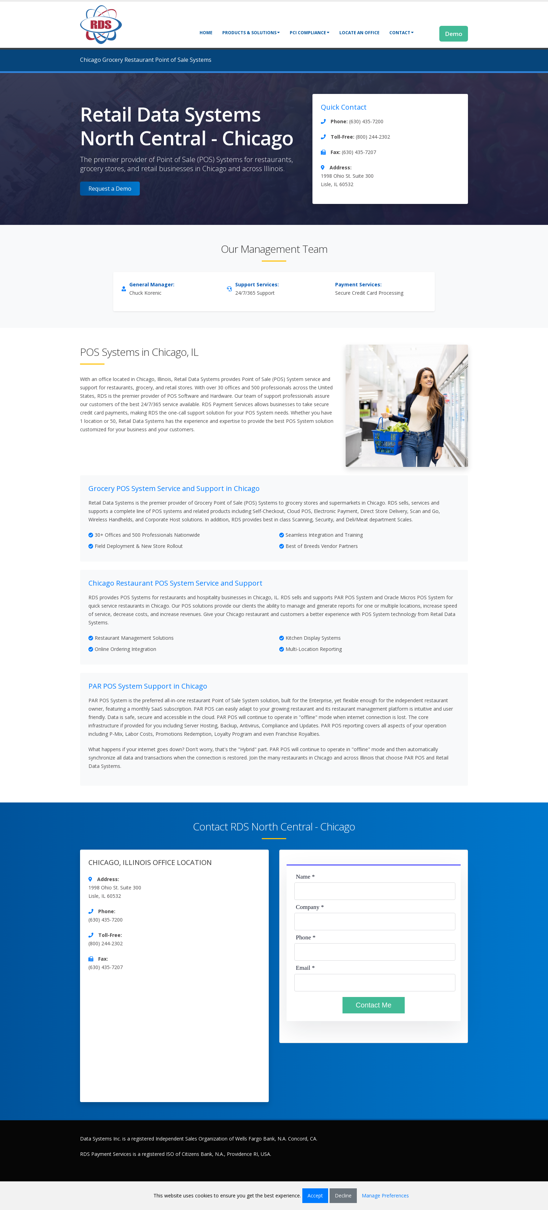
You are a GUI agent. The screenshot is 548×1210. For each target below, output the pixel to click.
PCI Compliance (310, 33)
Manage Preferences (385, 1195)
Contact (401, 33)
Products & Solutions (251, 33)
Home (206, 33)
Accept (315, 1195)
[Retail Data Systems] (101, 24)
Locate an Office (359, 33)
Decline (343, 1195)
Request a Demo (109, 188)
